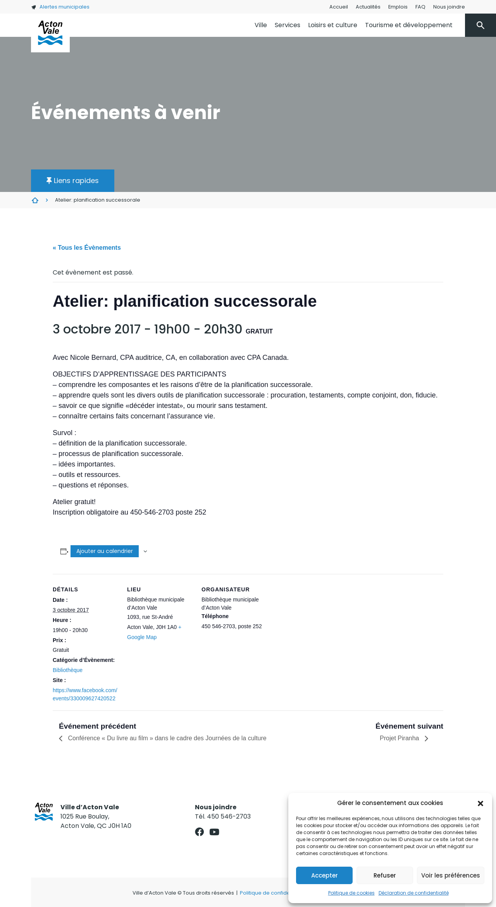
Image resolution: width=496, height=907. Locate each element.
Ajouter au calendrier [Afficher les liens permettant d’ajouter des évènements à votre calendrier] (104, 551)
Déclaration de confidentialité (414, 893)
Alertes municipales (60, 6)
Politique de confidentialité (273, 893)
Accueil (338, 6)
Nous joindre (449, 6)
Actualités (368, 6)
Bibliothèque (68, 670)
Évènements (35, 200)
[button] (480, 803)
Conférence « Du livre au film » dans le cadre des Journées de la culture (166, 738)
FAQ (420, 6)
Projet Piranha (400, 738)
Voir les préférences (450, 875)
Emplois (398, 6)
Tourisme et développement (409, 25)
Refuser (385, 875)
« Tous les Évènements (87, 247)
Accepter (324, 875)
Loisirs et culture (332, 25)
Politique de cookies (351, 893)
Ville (261, 25)
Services (287, 25)
